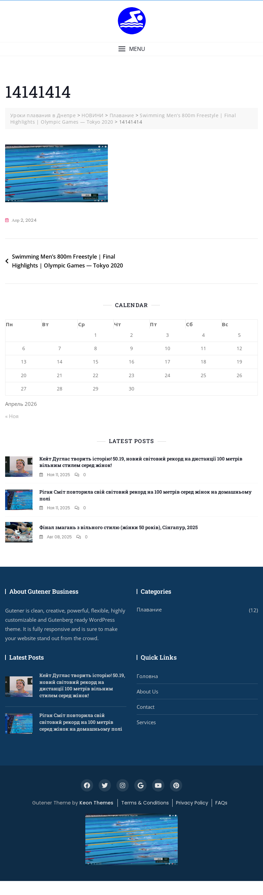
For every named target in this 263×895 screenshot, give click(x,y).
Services (146, 722)
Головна (147, 676)
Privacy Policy (192, 802)
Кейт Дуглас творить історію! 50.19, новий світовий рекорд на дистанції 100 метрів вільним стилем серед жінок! (82, 685)
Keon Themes (96, 802)
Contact (145, 706)
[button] (131, 49)
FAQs (221, 802)
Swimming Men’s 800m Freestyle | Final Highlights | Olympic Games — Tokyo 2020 (67, 261)
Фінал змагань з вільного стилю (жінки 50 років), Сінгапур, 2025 (118, 527)
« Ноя (11, 416)
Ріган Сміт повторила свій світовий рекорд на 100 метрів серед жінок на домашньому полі (80, 722)
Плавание (149, 609)
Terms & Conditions (145, 802)
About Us (147, 691)
